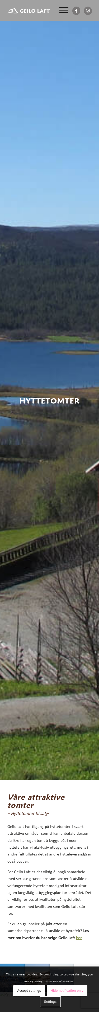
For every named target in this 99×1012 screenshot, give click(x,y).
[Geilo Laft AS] (28, 10)
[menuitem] (61, 10)
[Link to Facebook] (76, 11)
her (79, 938)
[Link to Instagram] (88, 11)
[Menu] (61, 10)
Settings (50, 1002)
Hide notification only (67, 991)
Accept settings (29, 991)
